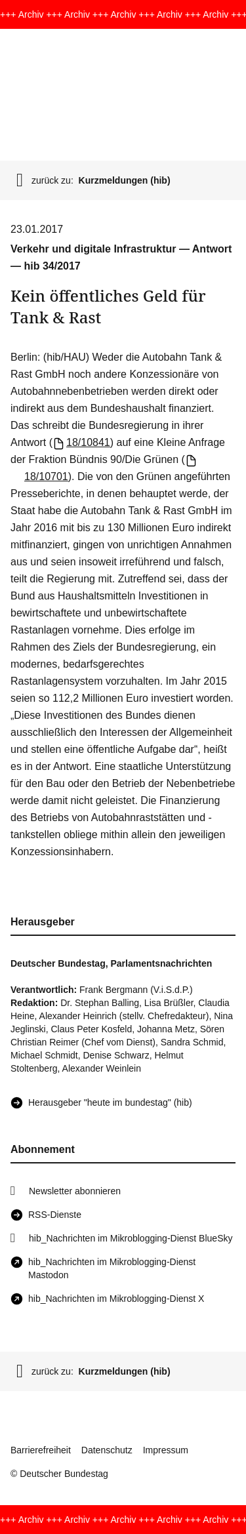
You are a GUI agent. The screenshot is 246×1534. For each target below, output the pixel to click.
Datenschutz (107, 1450)
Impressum (165, 1450)
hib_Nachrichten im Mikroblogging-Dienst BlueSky (130, 1238)
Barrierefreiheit (40, 1450)
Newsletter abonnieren (75, 1191)
